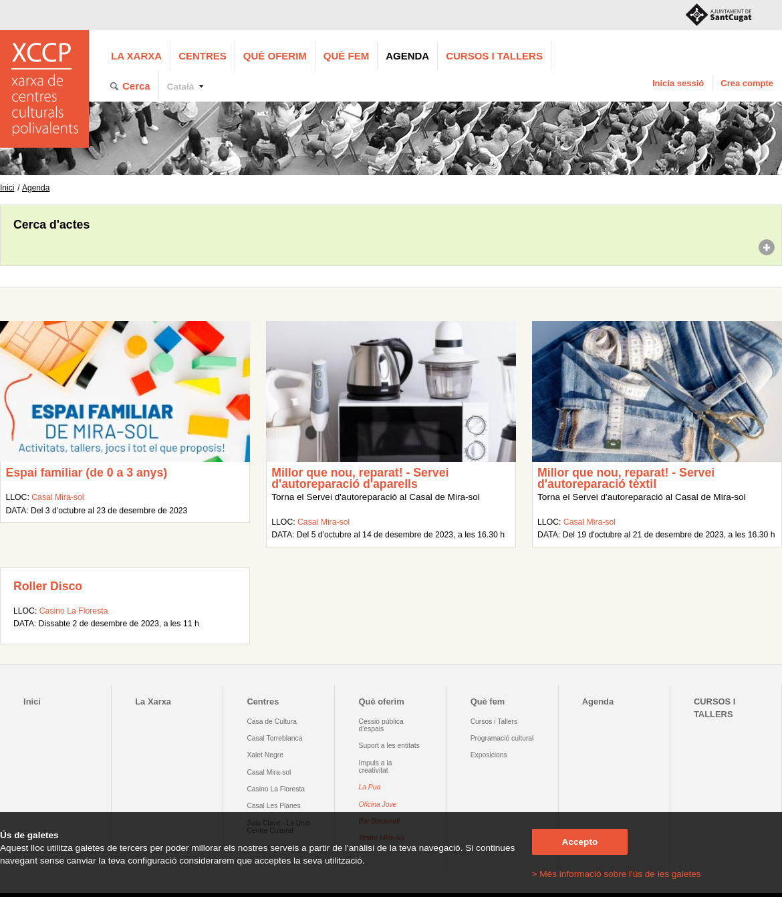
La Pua (370, 787)
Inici (7, 188)
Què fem (346, 55)
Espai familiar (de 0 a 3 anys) (86, 472)
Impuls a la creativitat (375, 766)
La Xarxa (136, 55)
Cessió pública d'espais (381, 725)
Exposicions (489, 755)
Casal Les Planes (273, 805)
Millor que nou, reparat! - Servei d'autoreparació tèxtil (625, 478)
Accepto (580, 842)
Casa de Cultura (272, 721)
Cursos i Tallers (494, 721)
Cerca (136, 86)
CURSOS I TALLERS (494, 55)
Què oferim (275, 55)
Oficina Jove (378, 804)
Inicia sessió (678, 83)
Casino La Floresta (73, 611)
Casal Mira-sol (57, 497)
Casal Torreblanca (274, 738)
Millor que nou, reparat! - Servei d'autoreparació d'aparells (359, 478)
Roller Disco (47, 586)
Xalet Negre (265, 755)
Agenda (407, 55)
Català (180, 87)
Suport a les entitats (389, 745)
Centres (202, 55)
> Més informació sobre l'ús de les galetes (616, 874)
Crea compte (747, 83)
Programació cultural (502, 738)
